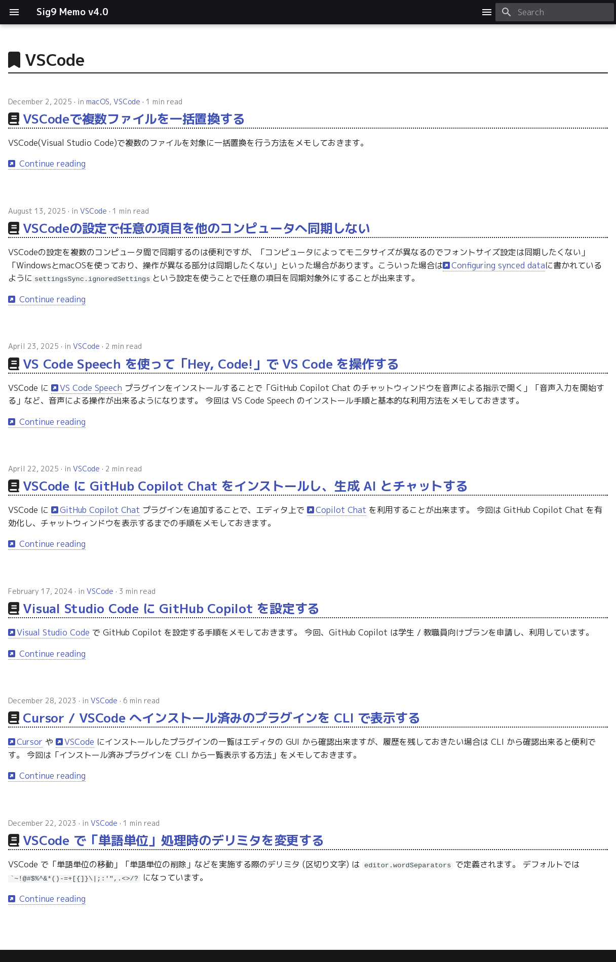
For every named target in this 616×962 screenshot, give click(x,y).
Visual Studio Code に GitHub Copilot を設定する (171, 608)
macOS (97, 101)
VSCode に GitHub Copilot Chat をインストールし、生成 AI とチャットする (245, 486)
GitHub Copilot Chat (100, 509)
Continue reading (51, 163)
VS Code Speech (91, 387)
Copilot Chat (341, 509)
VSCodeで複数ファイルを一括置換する (134, 119)
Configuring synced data (498, 265)
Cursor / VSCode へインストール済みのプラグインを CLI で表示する (221, 718)
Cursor (30, 741)
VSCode (126, 101)
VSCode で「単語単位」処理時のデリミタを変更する (173, 840)
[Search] (554, 12)
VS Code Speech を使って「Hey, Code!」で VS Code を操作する (211, 363)
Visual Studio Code (53, 632)
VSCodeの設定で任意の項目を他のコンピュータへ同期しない (196, 228)
